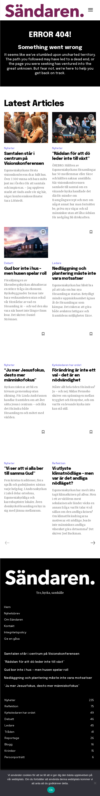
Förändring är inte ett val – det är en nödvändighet (74, 375)
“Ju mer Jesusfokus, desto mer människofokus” (24, 375)
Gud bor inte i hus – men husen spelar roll (36, 670)
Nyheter (9, 148)
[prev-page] (7, 543)
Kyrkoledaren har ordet (66, 365)
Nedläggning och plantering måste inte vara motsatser (74, 274)
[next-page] (92, 543)
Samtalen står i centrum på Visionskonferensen (24, 159)
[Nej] (95, 783)
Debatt (8, 263)
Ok (51, 789)
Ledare (56, 263)
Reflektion (58, 463)
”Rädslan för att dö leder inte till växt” (34, 662)
